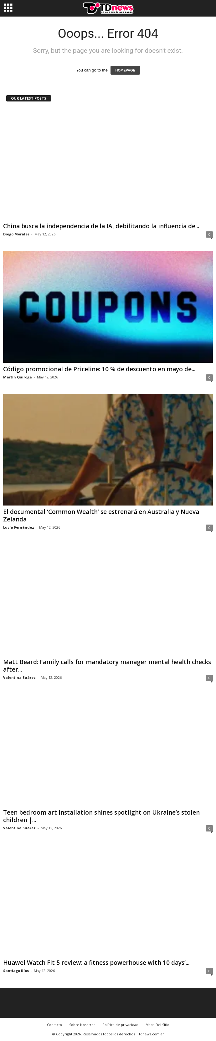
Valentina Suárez (19, 677)
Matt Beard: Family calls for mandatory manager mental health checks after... (107, 665)
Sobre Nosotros (82, 1024)
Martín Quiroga (17, 377)
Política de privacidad (120, 1024)
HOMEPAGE (125, 70)
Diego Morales (16, 234)
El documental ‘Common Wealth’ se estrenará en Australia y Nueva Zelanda (101, 515)
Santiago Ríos (16, 970)
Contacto (54, 1024)
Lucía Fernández (18, 527)
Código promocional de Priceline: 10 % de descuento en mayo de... (99, 369)
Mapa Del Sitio (157, 1024)
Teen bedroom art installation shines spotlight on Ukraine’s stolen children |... (101, 816)
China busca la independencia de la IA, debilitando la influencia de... (101, 226)
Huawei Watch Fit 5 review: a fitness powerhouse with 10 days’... (96, 963)
